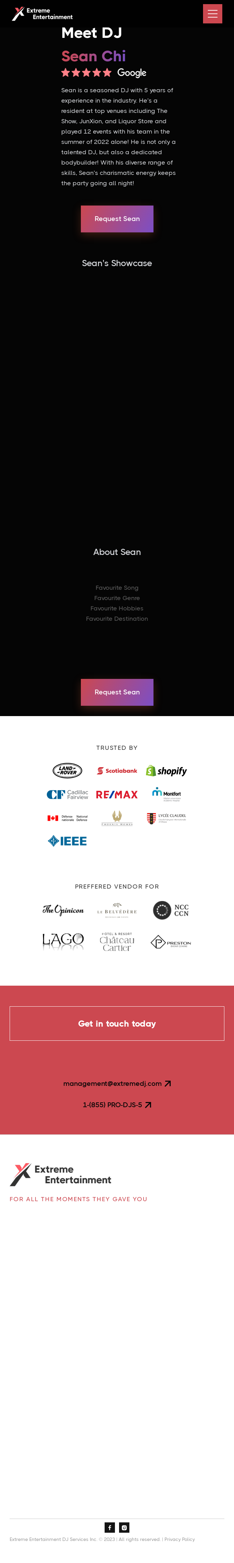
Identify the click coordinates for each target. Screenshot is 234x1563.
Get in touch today (117, 1023)
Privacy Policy (179, 1539)
